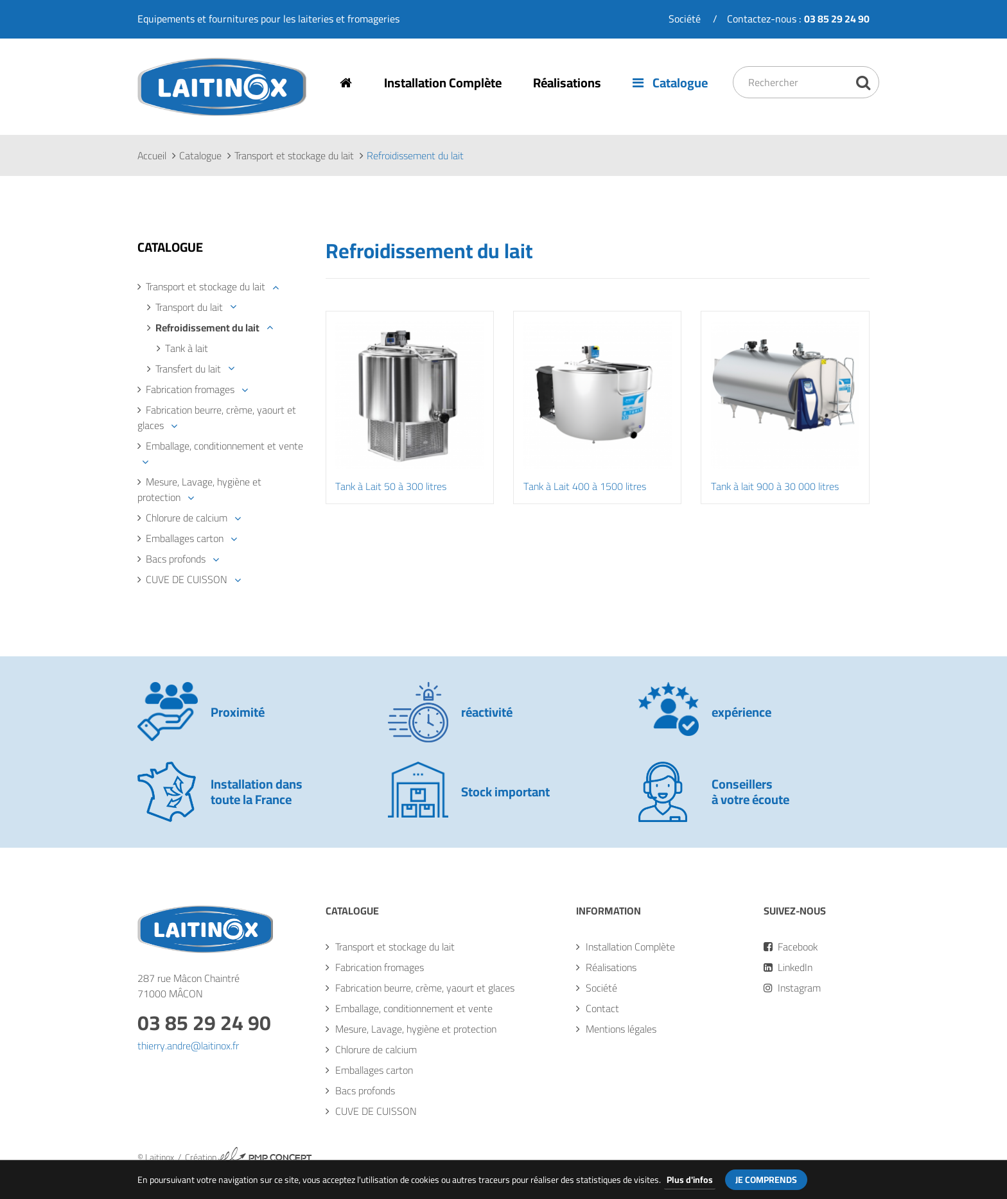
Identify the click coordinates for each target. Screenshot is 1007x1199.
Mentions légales (621, 1029)
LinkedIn (788, 968)
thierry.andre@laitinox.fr (188, 1046)
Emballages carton (184, 538)
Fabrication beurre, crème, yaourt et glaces (216, 418)
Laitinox (154, 115)
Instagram (792, 988)
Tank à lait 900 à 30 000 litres (775, 486)
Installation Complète (443, 82)
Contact (602, 1009)
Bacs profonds (176, 559)
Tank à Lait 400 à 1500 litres (584, 486)
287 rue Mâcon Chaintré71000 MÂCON (188, 986)
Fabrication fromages (190, 389)
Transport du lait (189, 307)
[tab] (221, 287)
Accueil (151, 156)
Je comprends (766, 1179)
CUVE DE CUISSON (186, 580)
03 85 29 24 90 (204, 1023)
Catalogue (672, 82)
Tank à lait (186, 348)
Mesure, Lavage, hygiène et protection (199, 490)
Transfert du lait (188, 369)
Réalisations (568, 82)
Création (248, 1158)
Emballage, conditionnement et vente (224, 446)
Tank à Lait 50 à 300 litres (391, 486)
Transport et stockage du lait (294, 156)
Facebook (791, 947)
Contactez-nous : (798, 18)
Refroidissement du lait (207, 328)
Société (685, 18)
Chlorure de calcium (186, 518)
